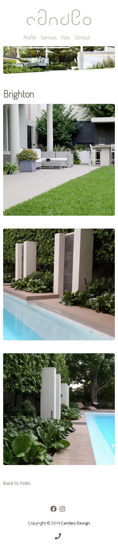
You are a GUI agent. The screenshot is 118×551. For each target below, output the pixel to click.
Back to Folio (16, 483)
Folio (65, 37)
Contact (82, 37)
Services (49, 37)
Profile (30, 37)
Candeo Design (75, 523)
